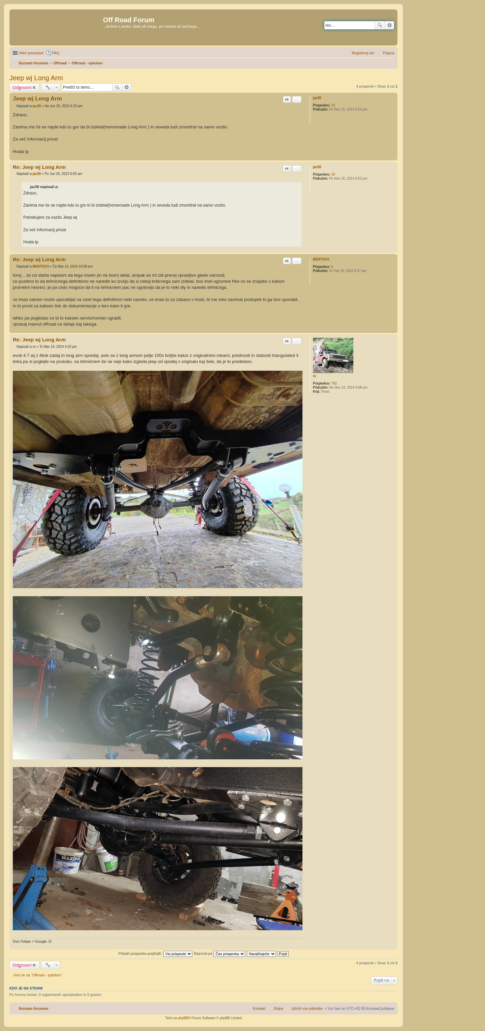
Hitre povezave (31, 53)
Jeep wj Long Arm (36, 78)
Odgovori (22, 87)
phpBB (183, 1018)
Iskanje (380, 25)
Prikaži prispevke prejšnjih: (155, 953)
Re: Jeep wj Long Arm (39, 167)
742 (334, 383)
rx (314, 376)
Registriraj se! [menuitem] (363, 53)
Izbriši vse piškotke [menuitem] (307, 1008)
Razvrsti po (219, 953)
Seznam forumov (33, 1008)
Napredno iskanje (389, 25)
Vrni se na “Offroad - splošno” (37, 975)
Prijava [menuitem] (388, 53)
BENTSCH (321, 259)
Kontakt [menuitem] (259, 1008)
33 (333, 105)
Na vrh (392, 157)
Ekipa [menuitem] (278, 1008)
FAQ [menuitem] (55, 53)
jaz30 (317, 98)
